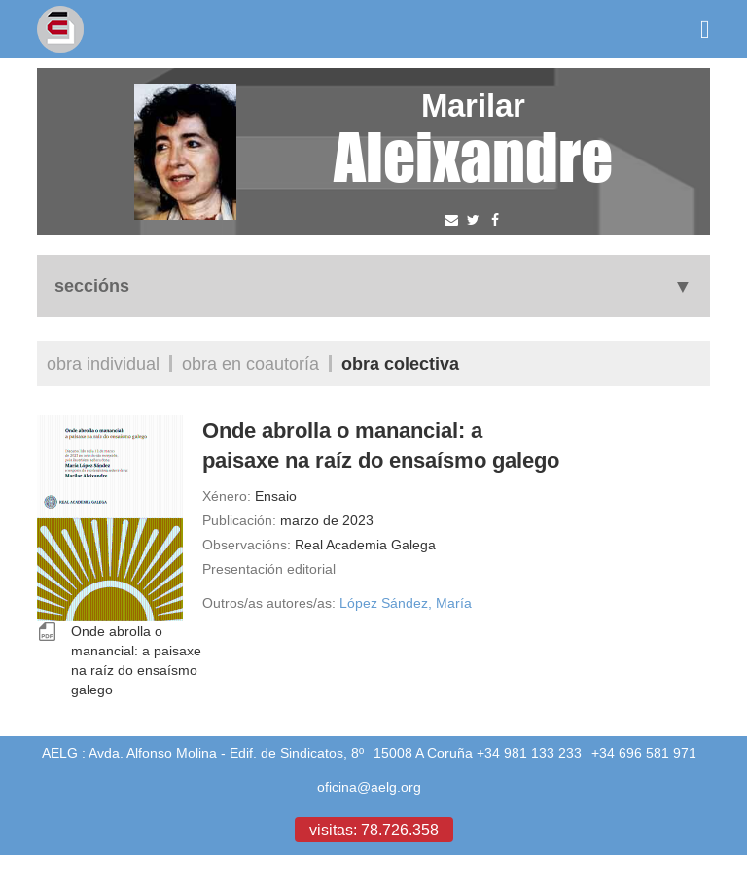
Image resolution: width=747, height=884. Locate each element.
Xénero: (226, 496)
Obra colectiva (400, 363)
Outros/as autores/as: (269, 603)
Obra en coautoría (250, 363)
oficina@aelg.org (369, 787)
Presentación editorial (269, 569)
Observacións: (246, 544)
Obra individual (103, 363)
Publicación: (239, 520)
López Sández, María (405, 603)
